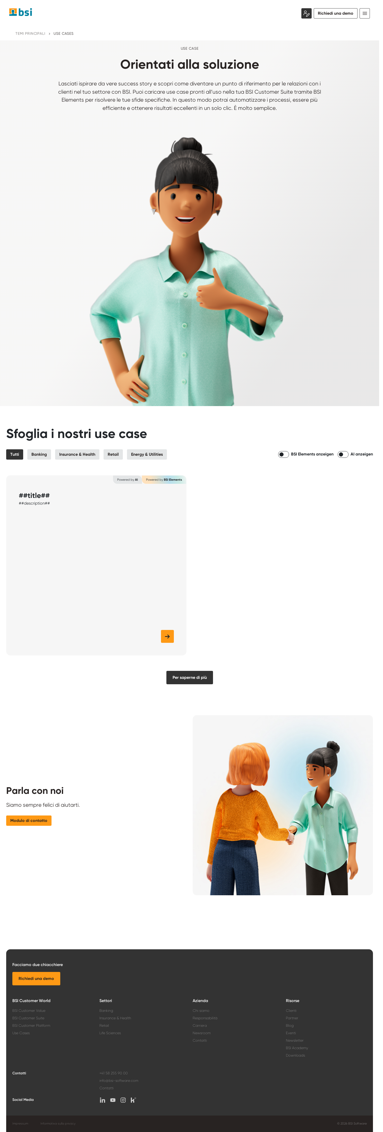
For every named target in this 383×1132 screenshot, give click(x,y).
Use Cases (64, 33)
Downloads (295, 1055)
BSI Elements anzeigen (312, 454)
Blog (290, 1025)
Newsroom (202, 1033)
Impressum (20, 1123)
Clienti (291, 1010)
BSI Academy (297, 1048)
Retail (104, 1025)
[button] (14, 454)
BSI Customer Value (28, 1010)
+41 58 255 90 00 (113, 1073)
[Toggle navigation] (365, 13)
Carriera (200, 1025)
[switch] (283, 454)
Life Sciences (110, 1033)
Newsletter (295, 1040)
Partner (292, 1018)
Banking (106, 1010)
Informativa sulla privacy (57, 1123)
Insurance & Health (115, 1018)
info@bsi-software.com (118, 1080)
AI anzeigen (362, 454)
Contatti (200, 1040)
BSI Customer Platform (31, 1025)
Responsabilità (205, 1018)
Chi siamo (201, 1010)
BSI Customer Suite (28, 1018)
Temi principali (30, 33)
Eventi (291, 1033)
